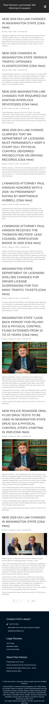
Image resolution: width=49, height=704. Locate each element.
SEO (22, 703)
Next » (34, 601)
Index (26, 703)
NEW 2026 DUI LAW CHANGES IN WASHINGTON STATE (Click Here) (23, 23)
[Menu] (45, 6)
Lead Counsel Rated (13, 649)
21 (28, 601)
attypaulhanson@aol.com (16, 631)
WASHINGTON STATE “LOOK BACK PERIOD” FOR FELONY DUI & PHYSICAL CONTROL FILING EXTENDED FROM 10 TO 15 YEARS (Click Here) (23, 326)
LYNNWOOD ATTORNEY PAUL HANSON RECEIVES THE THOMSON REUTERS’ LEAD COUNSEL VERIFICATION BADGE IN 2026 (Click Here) (23, 234)
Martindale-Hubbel (12, 646)
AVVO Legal (10, 643)
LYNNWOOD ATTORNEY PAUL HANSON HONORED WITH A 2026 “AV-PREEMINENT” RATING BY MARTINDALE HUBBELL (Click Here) (23, 192)
